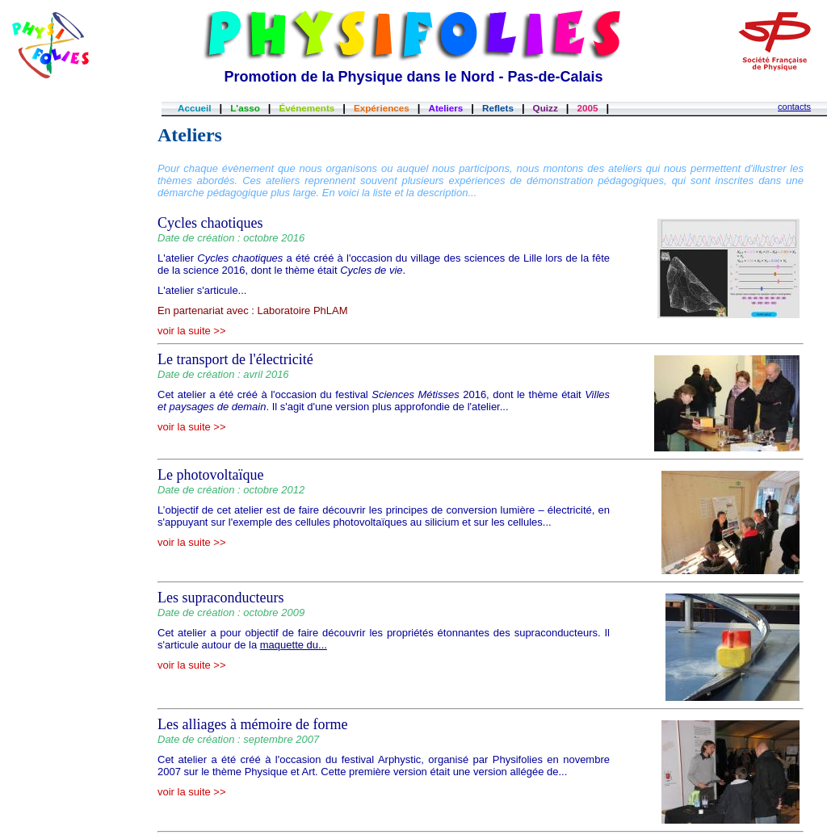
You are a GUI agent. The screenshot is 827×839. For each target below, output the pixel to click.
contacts (794, 106)
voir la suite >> (191, 331)
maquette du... (293, 645)
